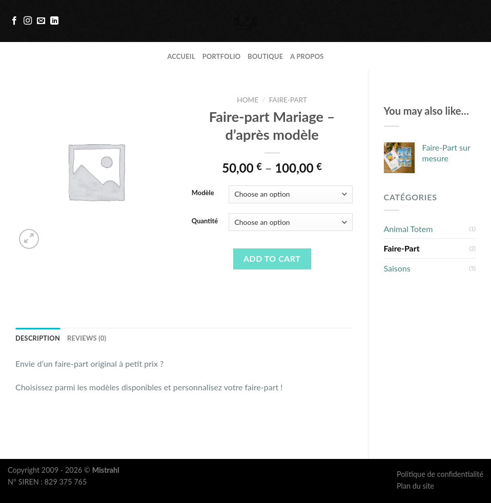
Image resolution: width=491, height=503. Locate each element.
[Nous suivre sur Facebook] (14, 21)
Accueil (181, 56)
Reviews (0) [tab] (86, 338)
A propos (306, 56)
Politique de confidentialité (440, 474)
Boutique (265, 56)
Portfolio (221, 56)
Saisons (397, 268)
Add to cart (271, 258)
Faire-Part (402, 248)
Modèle (203, 193)
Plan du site (415, 485)
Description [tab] (37, 338)
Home (247, 100)
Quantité (205, 221)
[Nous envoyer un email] (41, 21)
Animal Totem (408, 229)
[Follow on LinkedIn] (54, 21)
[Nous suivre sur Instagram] (28, 21)
